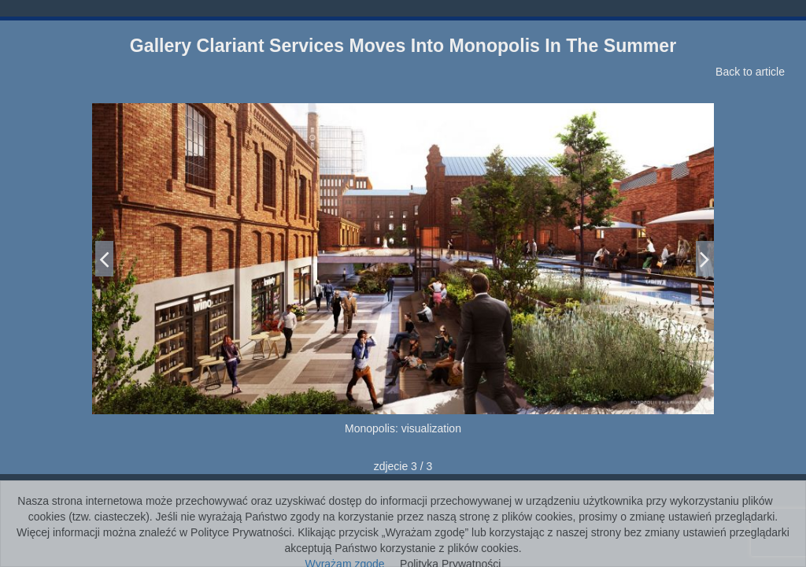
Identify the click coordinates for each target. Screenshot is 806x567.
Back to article (750, 71)
